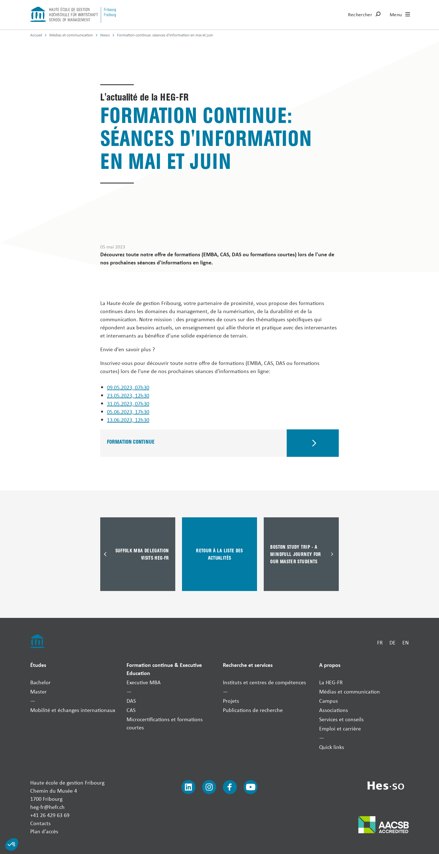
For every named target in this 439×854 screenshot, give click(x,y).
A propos (329, 665)
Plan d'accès (44, 831)
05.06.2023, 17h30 (128, 411)
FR (380, 642)
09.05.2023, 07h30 (128, 387)
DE (392, 642)
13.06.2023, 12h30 (128, 419)
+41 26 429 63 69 (49, 815)
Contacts (40, 823)
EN (405, 642)
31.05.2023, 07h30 (128, 403)
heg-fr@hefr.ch (47, 807)
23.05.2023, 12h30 (128, 395)
